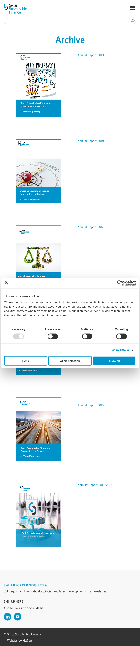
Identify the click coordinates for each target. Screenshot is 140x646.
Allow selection (70, 360)
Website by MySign (19, 640)
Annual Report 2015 (91, 405)
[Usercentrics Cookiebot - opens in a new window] (120, 283)
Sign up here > (14, 601)
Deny (25, 360)
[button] (132, 8)
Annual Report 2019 (91, 55)
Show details (120, 349)
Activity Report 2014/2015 (95, 485)
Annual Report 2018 (91, 141)
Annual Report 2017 (91, 227)
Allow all (114, 360)
